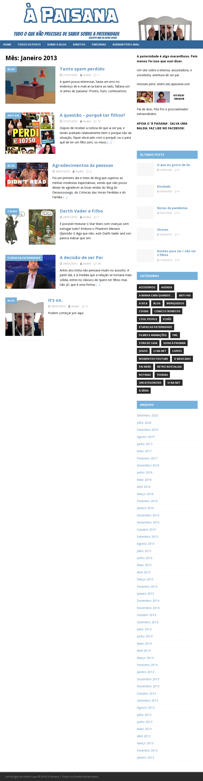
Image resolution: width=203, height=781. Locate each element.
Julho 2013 (144, 715)
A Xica (143, 303)
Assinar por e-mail (125, 44)
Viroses (162, 229)
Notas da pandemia (172, 208)
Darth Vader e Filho (81, 211)
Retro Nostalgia (169, 367)
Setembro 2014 (147, 622)
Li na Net (159, 351)
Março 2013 (145, 743)
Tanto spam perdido (82, 69)
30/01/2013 (63, 171)
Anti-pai (185, 295)
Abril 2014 (143, 650)
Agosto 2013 (146, 707)
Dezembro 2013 (148, 679)
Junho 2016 (144, 472)
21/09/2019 (166, 260)
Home (7, 44)
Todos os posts (29, 44)
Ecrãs (167, 319)
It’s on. (55, 300)
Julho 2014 (144, 629)
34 (99, 263)
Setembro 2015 (147, 537)
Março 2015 (145, 579)
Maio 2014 (144, 643)
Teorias (162, 375)
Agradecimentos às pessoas (82, 165)
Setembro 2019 (147, 430)
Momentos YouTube (153, 359)
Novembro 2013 (148, 686)
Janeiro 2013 (145, 757)
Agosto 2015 (146, 544)
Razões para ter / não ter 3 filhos (176, 253)
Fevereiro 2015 (147, 586)
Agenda (166, 287)
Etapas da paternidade (155, 327)
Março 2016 (145, 494)
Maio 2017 (144, 451)
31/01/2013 (70, 75)
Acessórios (147, 287)
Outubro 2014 (146, 615)
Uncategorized (150, 383)
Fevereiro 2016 (147, 501)
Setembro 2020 (147, 415)
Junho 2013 (144, 722)
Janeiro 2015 (145, 594)
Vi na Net (173, 383)
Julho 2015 (144, 551)
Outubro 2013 (146, 693)
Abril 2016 (143, 487)
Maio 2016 (144, 480)
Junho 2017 (144, 444)
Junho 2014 (144, 636)
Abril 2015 (143, 572)
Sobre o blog (56, 44)
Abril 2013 (143, 736)
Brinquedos (175, 303)
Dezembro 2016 (148, 465)
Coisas (143, 311)
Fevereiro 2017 (147, 458)
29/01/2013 (70, 217)
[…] (109, 142)
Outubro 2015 (146, 529)
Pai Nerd (145, 367)
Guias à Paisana (174, 343)
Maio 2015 (144, 565)
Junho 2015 (144, 558)
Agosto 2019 (146, 437)
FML (175, 335)
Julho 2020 (144, 423)
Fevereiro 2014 (147, 665)
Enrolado (164, 186)
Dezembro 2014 (148, 601)
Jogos (143, 351)
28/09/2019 (166, 234)
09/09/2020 (166, 191)
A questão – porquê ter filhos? (92, 115)
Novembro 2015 (148, 522)
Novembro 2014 (148, 608)
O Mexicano (182, 359)
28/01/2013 (70, 263)
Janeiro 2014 (145, 672)
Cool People (148, 319)
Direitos (79, 44)
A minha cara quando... (156, 295)
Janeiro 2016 (145, 508)
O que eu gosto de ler (173, 165)
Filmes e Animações (152, 335)
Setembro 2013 (147, 700)
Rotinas (145, 375)
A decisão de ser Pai (81, 257)
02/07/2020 (166, 212)
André (87, 75)
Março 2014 (145, 658)
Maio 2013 (144, 729)
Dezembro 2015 (148, 515)
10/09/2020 (166, 169)
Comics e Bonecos (167, 311)
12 (99, 121)
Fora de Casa (148, 343)
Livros (177, 351)
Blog (157, 303)
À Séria (144, 390)
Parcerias (99, 44)
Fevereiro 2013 (147, 750)
